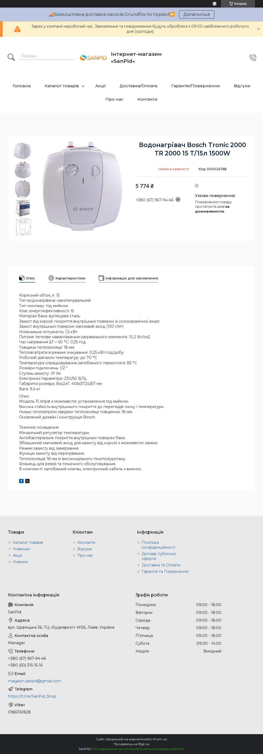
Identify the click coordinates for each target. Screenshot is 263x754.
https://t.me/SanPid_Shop (32, 696)
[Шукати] (11, 58)
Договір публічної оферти (159, 556)
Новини (20, 561)
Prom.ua (160, 739)
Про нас (114, 99)
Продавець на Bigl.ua (131, 744)
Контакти (147, 99)
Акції (100, 85)
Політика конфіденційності (158, 545)
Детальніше (196, 14)
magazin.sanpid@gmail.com (34, 681)
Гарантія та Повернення (165, 571)
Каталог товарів (62, 85)
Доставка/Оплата (138, 85)
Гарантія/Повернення (195, 85)
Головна (22, 85)
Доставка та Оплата (161, 565)
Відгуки (242, 85)
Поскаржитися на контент (114, 749)
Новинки (21, 549)
